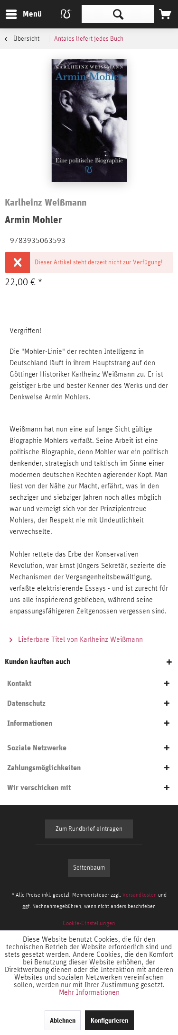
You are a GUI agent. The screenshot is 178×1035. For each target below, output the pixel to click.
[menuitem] (23, 14)
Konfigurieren (109, 1020)
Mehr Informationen (89, 992)
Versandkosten (139, 895)
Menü (17, 12)
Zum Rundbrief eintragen (89, 829)
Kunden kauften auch (37, 661)
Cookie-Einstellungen (89, 923)
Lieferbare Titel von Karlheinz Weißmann (76, 639)
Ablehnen (62, 1020)
